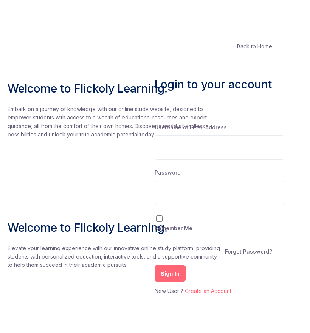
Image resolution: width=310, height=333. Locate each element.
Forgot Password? (248, 251)
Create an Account (208, 291)
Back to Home (254, 46)
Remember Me (173, 228)
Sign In (170, 273)
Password (168, 172)
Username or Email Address (191, 127)
